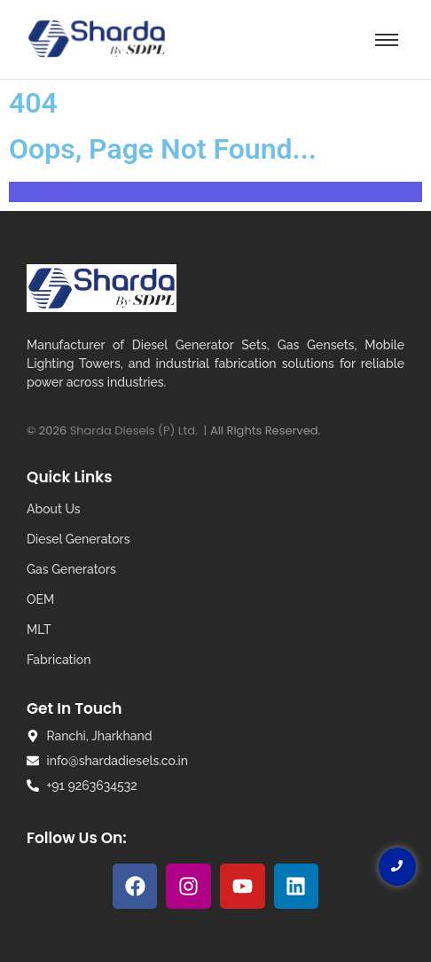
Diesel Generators (78, 539)
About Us (54, 509)
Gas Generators (71, 569)
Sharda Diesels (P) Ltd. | (140, 430)
